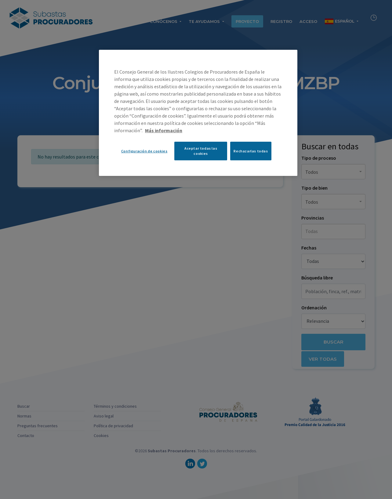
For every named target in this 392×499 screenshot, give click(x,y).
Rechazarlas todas (251, 151)
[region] (198, 113)
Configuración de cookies (144, 151)
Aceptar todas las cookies (200, 151)
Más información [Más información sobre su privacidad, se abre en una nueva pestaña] (163, 130)
